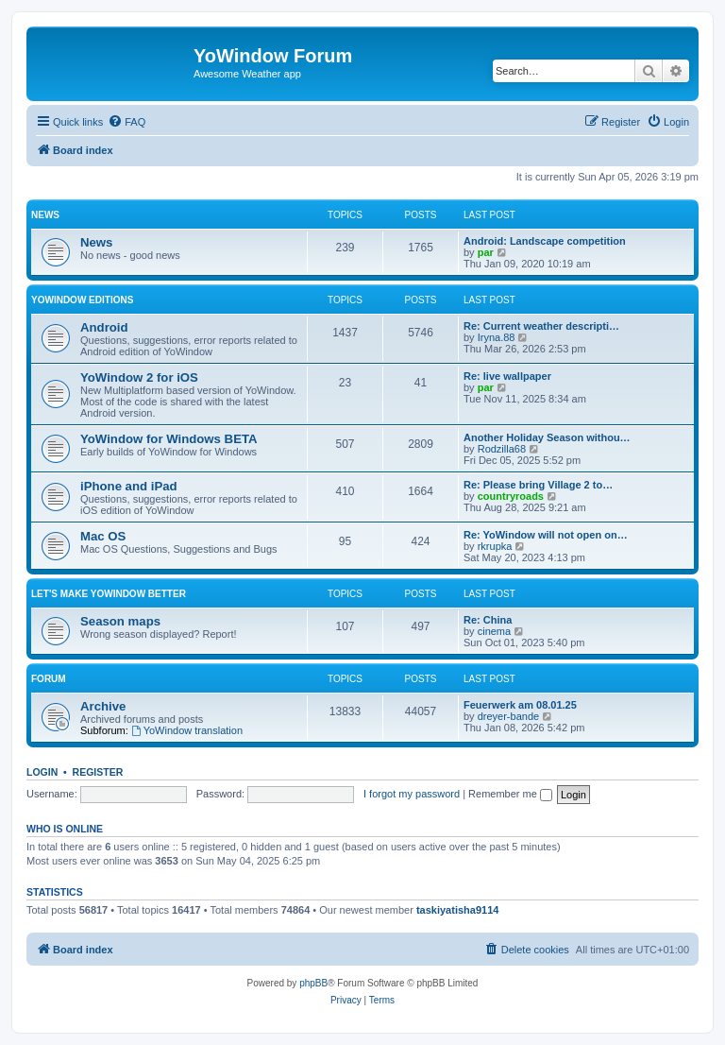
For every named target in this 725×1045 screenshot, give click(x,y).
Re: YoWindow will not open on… (546, 534)
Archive (103, 706)
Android (104, 327)
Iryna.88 (496, 337)
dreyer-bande (508, 716)
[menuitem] (126, 122)
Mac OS (103, 536)
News (45, 215)
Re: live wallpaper (507, 376)
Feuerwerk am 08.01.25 (520, 705)
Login (42, 772)
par (486, 252)
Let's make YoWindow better (108, 594)
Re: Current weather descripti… (541, 326)
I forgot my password (411, 793)
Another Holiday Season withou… (547, 437)
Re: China (488, 619)
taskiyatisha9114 (457, 910)
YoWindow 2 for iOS (139, 377)
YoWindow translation (187, 730)
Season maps (120, 621)
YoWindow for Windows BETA (169, 439)
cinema (494, 631)
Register (98, 772)
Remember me (510, 793)
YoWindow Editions (82, 300)
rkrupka (495, 546)
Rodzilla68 (502, 448)
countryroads (511, 496)
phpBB (313, 983)
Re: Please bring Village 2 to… (538, 484)
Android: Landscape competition (545, 241)
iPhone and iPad (128, 486)
